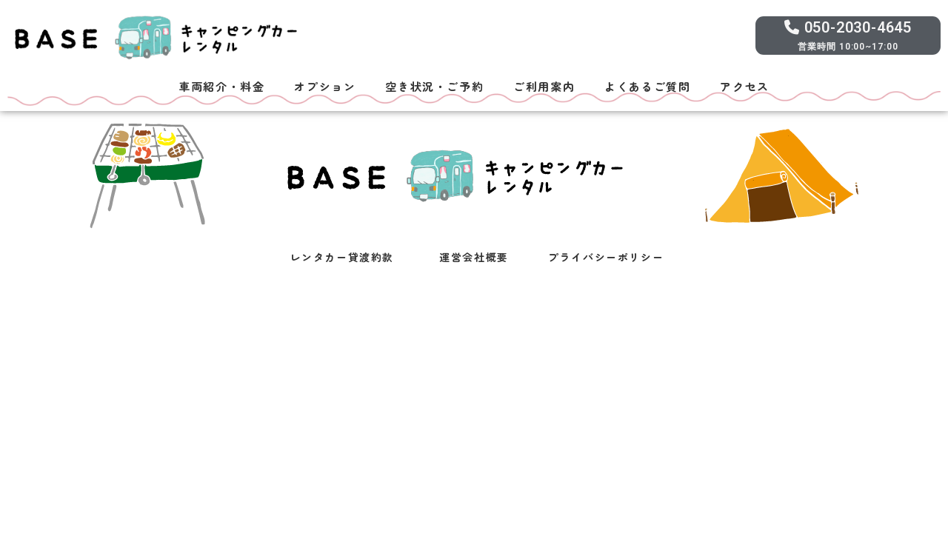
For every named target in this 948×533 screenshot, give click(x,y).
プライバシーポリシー (606, 256)
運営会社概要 (474, 256)
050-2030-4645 (848, 27)
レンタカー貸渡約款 (342, 256)
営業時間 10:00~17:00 (848, 46)
